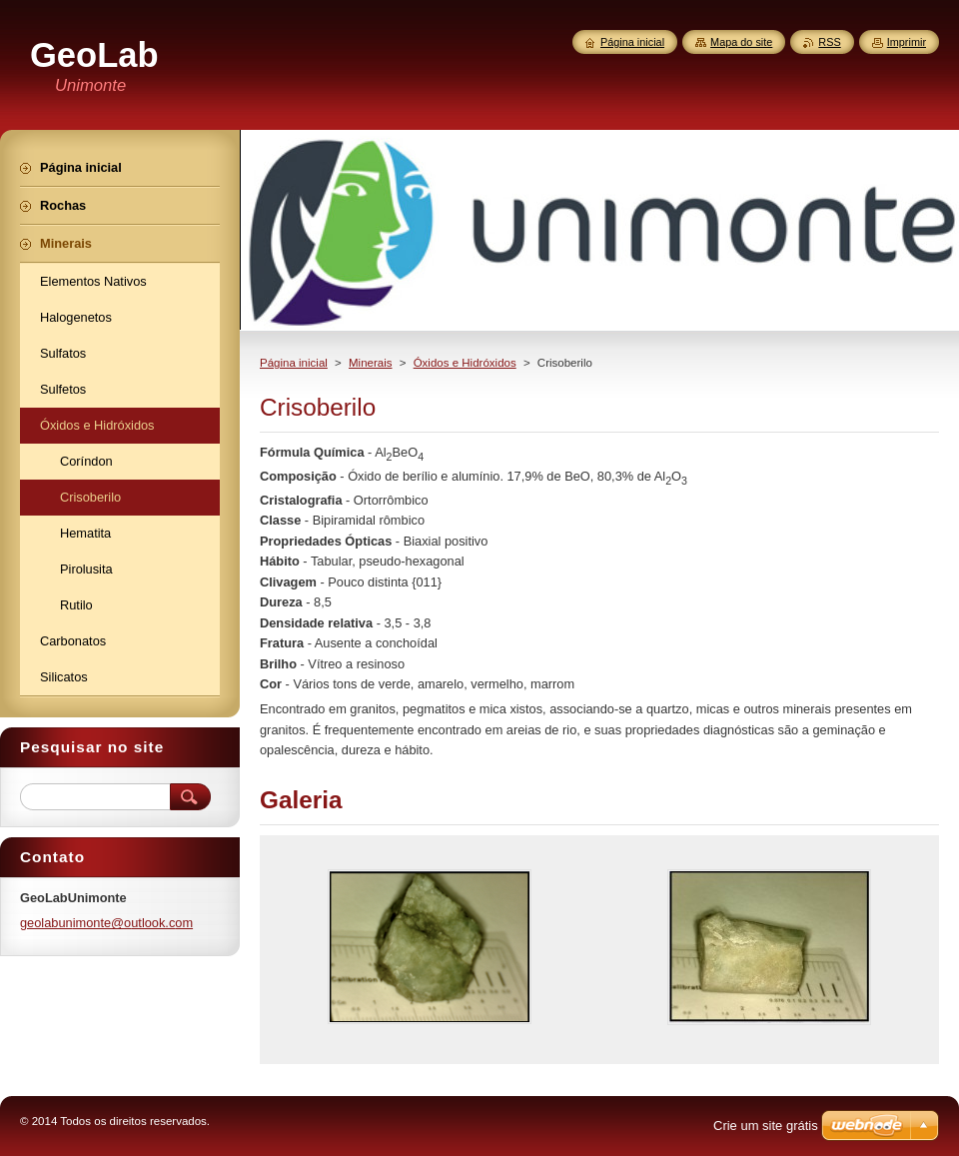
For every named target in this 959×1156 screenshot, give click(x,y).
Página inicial (294, 363)
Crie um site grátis (765, 1125)
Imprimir (906, 42)
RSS (829, 42)
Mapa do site (741, 42)
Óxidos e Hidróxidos (465, 363)
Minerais (371, 363)
